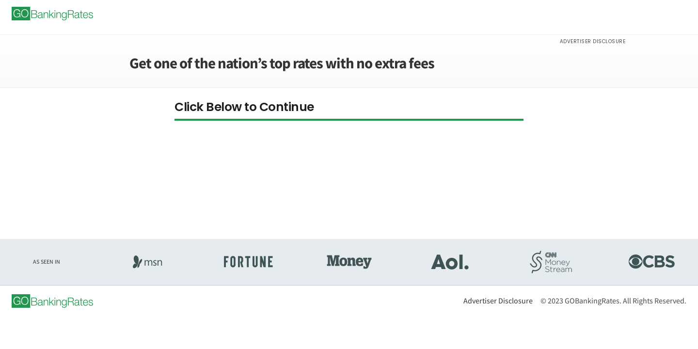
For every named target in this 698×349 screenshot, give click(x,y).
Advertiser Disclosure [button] (593, 41)
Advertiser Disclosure (498, 300)
